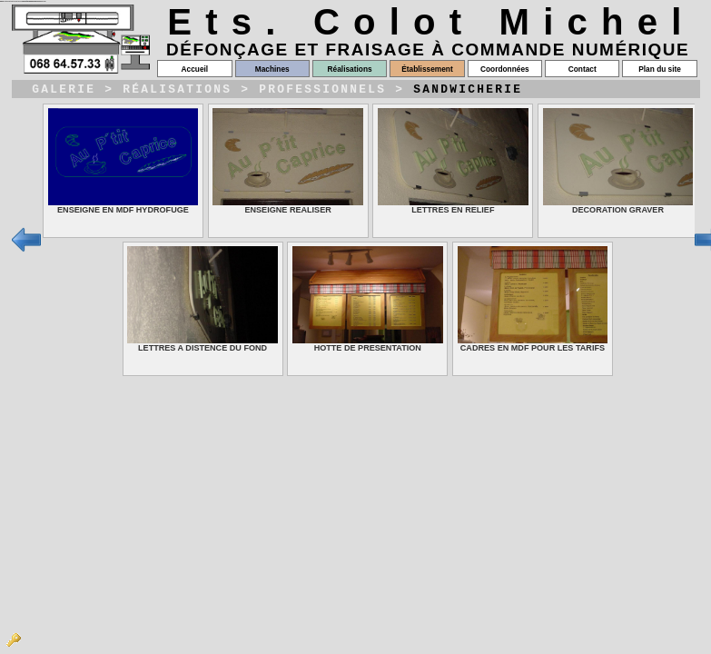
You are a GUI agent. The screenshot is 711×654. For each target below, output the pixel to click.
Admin (14, 640)
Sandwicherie (467, 91)
